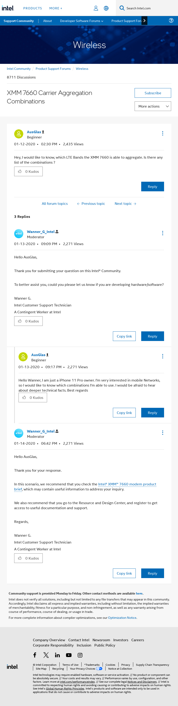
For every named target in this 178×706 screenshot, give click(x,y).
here (139, 593)
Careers (137, 639)
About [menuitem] (47, 20)
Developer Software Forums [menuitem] (80, 20)
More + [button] (55, 7)
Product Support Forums (53, 68)
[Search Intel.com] (151, 8)
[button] (162, 133)
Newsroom (101, 639)
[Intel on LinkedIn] (57, 655)
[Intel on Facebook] (35, 655)
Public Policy (104, 645)
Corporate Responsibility (53, 645)
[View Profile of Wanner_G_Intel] (42, 231)
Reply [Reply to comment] (152, 336)
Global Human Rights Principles (65, 688)
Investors (120, 639)
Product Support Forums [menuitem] (129, 20)
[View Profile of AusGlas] (35, 132)
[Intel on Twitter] (46, 655)
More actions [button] (148, 106)
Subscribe (153, 92)
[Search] (122, 8)
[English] (106, 8)
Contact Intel (78, 639)
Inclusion (84, 645)
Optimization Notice (122, 617)
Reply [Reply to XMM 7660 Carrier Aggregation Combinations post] (152, 186)
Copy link (124, 336)
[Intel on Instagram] (80, 655)
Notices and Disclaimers (142, 681)
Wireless (82, 68)
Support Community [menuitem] (19, 20)
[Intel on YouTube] (69, 655)
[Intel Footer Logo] (12, 666)
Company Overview (49, 639)
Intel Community (19, 68)
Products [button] (32, 7)
